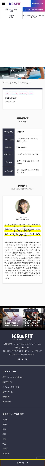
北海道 (5, 424)
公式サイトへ (21, 463)
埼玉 (4, 444)
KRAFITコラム (11, 16)
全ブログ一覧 (8, 392)
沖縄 (4, 429)
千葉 (4, 439)
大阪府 (5, 420)
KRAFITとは (7, 382)
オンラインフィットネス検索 (33, 9)
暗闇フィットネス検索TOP (13, 377)
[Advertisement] (22, 43)
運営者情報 (7, 401)
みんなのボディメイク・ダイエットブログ (34, 16)
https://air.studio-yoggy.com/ (27, 154)
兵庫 (4, 434)
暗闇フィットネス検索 (11, 10)
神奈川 (5, 449)
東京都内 (6, 453)
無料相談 (6, 397)
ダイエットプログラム (11, 387)
